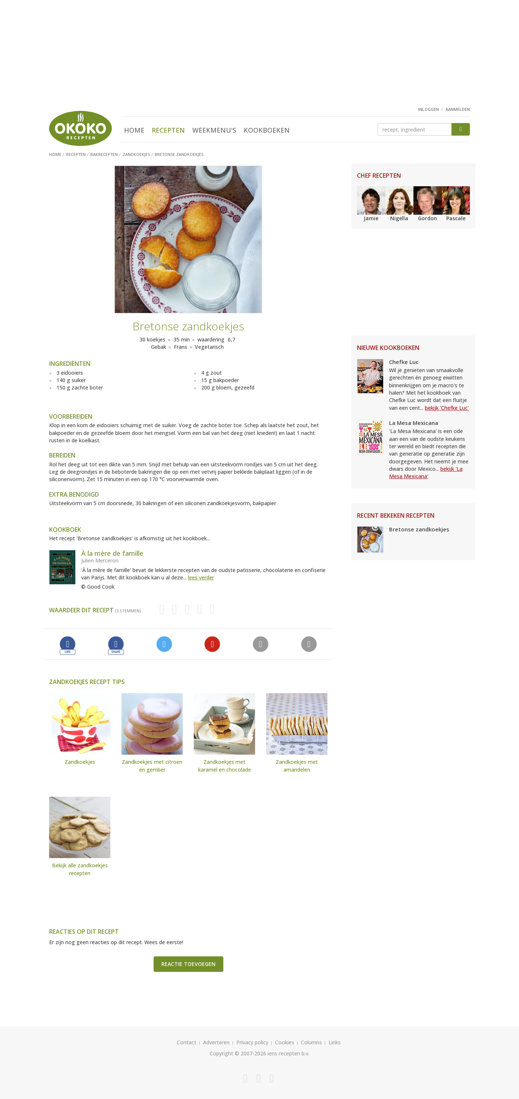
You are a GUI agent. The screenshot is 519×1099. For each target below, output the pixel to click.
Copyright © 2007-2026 (238, 1053)
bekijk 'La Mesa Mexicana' (426, 472)
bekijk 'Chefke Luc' (447, 407)
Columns (311, 1042)
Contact (186, 1042)
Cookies (284, 1042)
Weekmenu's (214, 130)
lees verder (201, 577)
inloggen (428, 109)
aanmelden (458, 109)
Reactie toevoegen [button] (188, 963)
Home (134, 130)
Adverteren (216, 1042)
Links (335, 1042)
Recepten (168, 130)
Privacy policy (252, 1042)
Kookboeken (267, 130)
